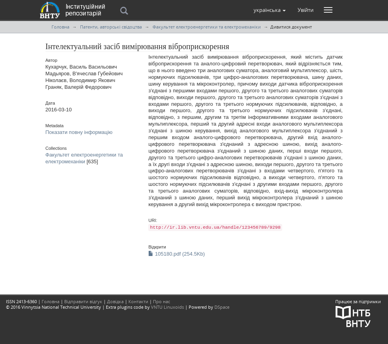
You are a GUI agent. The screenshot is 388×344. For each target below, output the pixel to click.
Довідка (115, 301)
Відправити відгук (83, 301)
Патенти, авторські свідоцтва (111, 27)
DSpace (221, 307)
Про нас (161, 301)
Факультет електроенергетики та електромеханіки (207, 27)
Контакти (138, 301)
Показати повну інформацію (79, 132)
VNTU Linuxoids (167, 307)
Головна (60, 27)
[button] (270, 10)
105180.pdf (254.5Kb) (176, 254)
